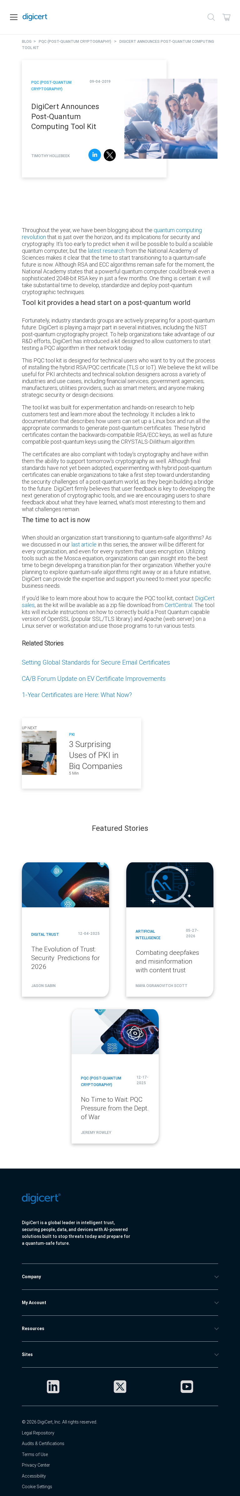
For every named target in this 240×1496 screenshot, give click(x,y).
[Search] (211, 17)
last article (84, 544)
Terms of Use (35, 1454)
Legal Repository (38, 1433)
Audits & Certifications (43, 1443)
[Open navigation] (14, 17)
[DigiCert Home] (35, 17)
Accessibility (34, 1476)
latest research (106, 250)
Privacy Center (36, 1465)
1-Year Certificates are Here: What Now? (77, 695)
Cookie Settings (37, 1486)
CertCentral (178, 605)
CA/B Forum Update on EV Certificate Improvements (94, 678)
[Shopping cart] (226, 17)
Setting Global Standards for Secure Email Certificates (96, 662)
